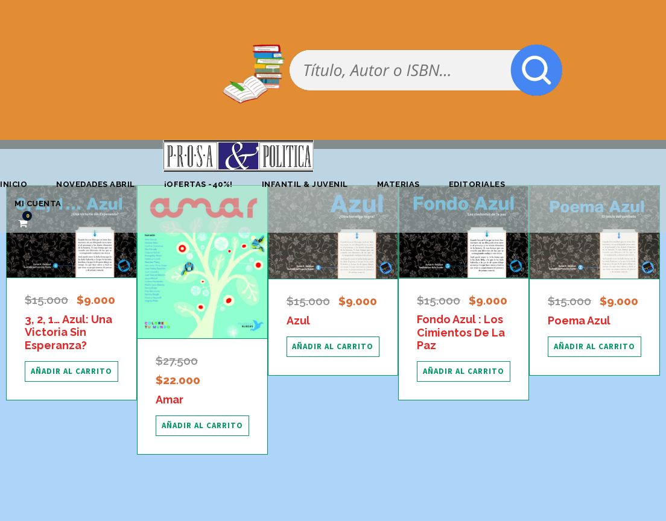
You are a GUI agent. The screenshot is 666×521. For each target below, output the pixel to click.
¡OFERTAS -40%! (198, 184)
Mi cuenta (38, 203)
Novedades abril (95, 184)
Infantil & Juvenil (305, 184)
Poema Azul (579, 320)
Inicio (13, 184)
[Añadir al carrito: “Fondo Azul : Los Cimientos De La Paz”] (463, 371)
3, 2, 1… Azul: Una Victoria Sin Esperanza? (68, 332)
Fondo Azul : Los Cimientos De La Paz (461, 332)
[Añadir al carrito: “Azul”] (333, 346)
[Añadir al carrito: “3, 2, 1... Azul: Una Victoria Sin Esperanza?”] (71, 371)
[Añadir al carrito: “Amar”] (202, 425)
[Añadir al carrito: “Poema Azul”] (594, 346)
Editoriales (477, 184)
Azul (298, 320)
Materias (398, 184)
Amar (169, 399)
